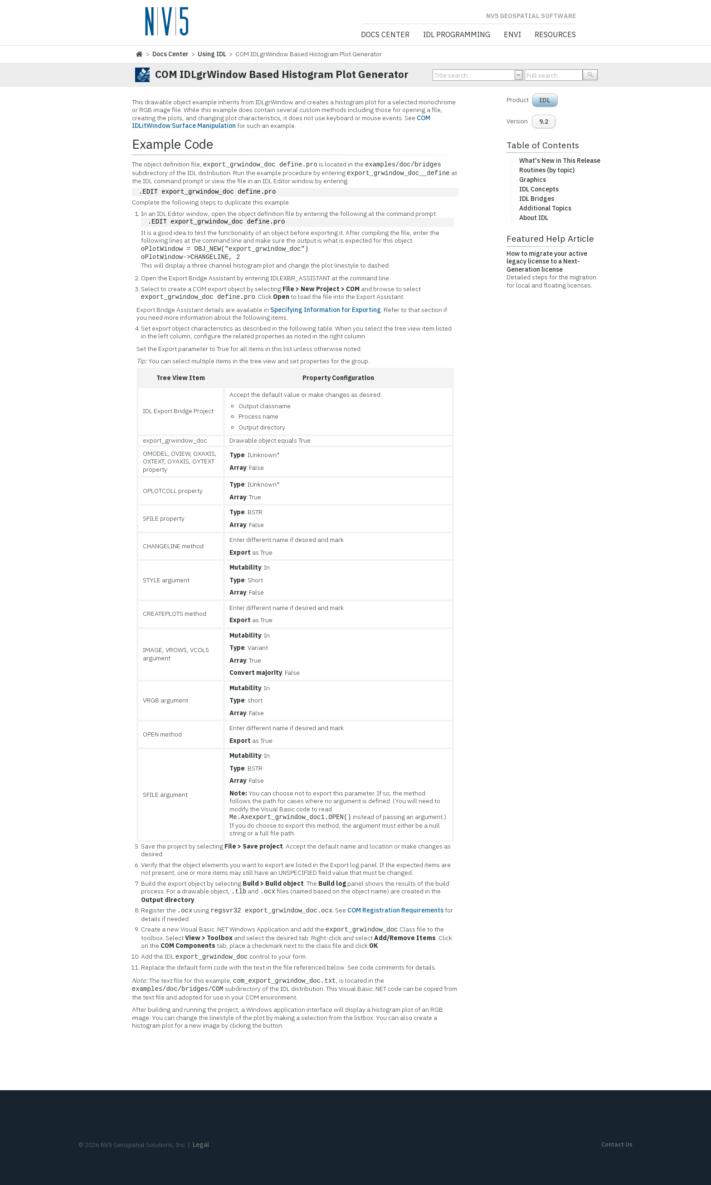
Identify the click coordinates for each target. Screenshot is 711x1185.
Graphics (532, 180)
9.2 (543, 121)
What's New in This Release (559, 160)
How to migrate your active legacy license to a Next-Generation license (546, 261)
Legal (201, 1145)
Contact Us (617, 1144)
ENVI (512, 35)
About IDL (533, 218)
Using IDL (212, 54)
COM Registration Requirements (395, 911)
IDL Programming (456, 35)
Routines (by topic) (547, 170)
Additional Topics (545, 208)
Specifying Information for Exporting (325, 310)
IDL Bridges (536, 199)
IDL (544, 100)
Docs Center (385, 35)
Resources (555, 35)
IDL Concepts (539, 189)
